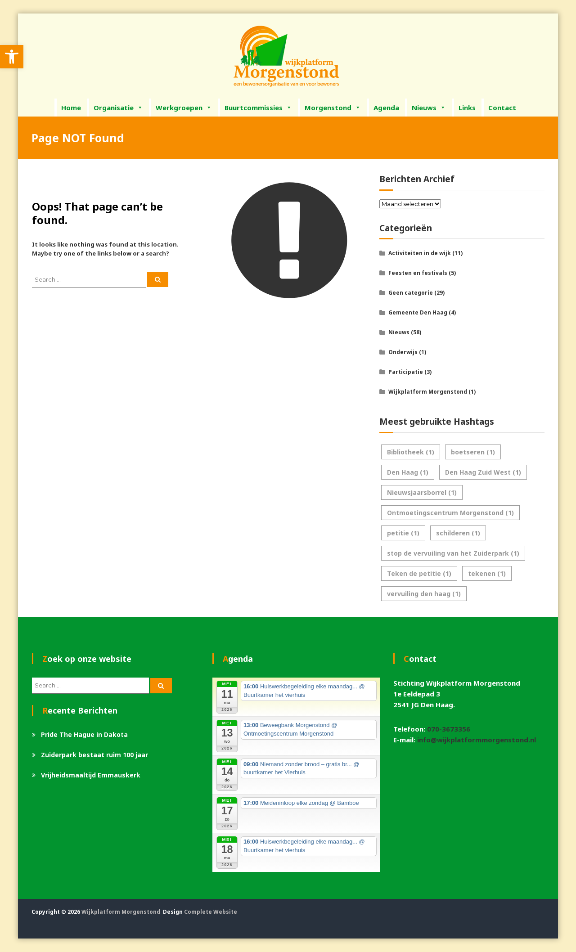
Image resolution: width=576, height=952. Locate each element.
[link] (11, 56)
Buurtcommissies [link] (258, 107)
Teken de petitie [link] (419, 573)
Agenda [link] (386, 107)
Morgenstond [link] (333, 107)
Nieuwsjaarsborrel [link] (422, 492)
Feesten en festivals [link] (417, 273)
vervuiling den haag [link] (424, 593)
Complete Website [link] (210, 912)
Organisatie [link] (118, 107)
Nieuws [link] (429, 107)
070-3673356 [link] (448, 728)
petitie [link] (403, 533)
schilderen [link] (458, 533)
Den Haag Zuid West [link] (483, 472)
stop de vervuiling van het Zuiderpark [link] (453, 553)
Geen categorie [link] (410, 292)
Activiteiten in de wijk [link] (419, 253)
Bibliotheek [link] (410, 452)
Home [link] (71, 107)
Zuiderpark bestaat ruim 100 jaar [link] (94, 754)
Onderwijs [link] (403, 352)
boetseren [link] (473, 452)
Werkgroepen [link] (184, 107)
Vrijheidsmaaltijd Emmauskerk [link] (90, 775)
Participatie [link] (405, 372)
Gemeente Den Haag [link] (417, 312)
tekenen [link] (487, 573)
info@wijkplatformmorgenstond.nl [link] (476, 739)
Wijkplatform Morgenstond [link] (427, 391)
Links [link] (467, 107)
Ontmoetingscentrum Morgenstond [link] (450, 512)
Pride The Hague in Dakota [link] (84, 734)
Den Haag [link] (407, 472)
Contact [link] (502, 107)
